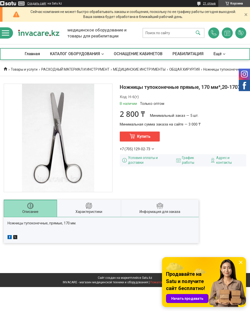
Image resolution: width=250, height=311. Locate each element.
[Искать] (198, 33)
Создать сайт (36, 3)
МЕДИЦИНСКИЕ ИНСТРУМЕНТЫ (139, 69)
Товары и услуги (24, 69)
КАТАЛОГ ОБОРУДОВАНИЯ (75, 53)
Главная (32, 53)
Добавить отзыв (240, 32)
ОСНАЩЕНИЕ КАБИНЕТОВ (138, 53)
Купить (143, 136)
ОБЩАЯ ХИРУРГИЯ (184, 69)
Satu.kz (147, 278)
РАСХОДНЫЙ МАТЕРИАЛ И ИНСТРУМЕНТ (75, 69)
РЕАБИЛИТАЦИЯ (188, 53)
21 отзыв (209, 3)
